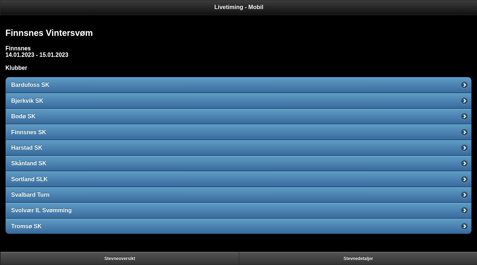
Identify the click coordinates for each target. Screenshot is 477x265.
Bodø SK (23, 116)
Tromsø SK (26, 226)
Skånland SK (29, 163)
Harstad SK (26, 148)
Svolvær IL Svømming (41, 210)
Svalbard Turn (30, 195)
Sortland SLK (29, 179)
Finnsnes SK (28, 132)
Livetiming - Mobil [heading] (238, 7)
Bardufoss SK (30, 85)
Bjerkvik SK (27, 101)
